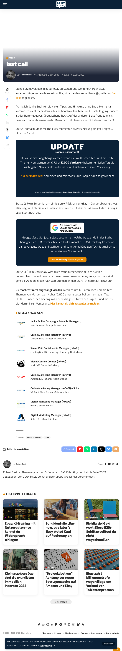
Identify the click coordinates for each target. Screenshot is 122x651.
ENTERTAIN (93, 518)
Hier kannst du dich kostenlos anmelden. (75, 303)
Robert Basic (26, 75)
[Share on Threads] (7, 130)
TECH (10, 518)
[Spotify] (61, 625)
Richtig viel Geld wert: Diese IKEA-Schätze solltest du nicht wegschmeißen (101, 532)
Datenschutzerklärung (70, 192)
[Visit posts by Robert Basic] (11, 75)
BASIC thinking (34, 437)
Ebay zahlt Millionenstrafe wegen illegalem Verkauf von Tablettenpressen (100, 582)
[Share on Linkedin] (7, 122)
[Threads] (73, 625)
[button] (108, 644)
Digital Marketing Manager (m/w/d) (50, 401)
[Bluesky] (78, 625)
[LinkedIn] (52, 625)
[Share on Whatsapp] (7, 115)
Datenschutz (46, 645)
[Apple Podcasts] (65, 625)
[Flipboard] (56, 625)
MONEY (51, 518)
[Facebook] (104, 464)
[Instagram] (112, 464)
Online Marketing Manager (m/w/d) (50, 334)
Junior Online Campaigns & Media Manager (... (56, 321)
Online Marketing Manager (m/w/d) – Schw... (55, 388)
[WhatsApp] (69, 625)
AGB (98, 192)
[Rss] (117, 464)
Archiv (12, 58)
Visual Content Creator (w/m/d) (48, 361)
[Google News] (43, 625)
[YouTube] (108, 464)
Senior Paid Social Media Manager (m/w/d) (54, 348)
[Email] (115, 449)
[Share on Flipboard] (7, 107)
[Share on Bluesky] (7, 137)
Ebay (47, 437)
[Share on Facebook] (7, 100)
